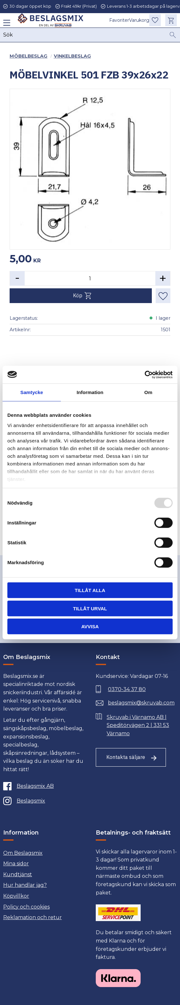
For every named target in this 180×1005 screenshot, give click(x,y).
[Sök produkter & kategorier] (84, 36)
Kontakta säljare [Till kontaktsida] (125, 757)
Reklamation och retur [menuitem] (32, 917)
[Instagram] (42, 801)
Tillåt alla (90, 590)
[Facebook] (42, 786)
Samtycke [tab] (31, 392)
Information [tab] (90, 392)
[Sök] (173, 36)
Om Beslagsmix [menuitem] (23, 853)
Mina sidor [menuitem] (16, 864)
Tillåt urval (90, 608)
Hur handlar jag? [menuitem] (25, 885)
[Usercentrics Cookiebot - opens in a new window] (145, 374)
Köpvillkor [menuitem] (16, 896)
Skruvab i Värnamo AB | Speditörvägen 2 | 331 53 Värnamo (138, 725)
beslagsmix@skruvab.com (141, 703)
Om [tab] (148, 392)
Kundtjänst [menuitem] (17, 874)
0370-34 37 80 (127, 689)
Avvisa (90, 626)
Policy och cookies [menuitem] (26, 907)
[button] (5, 25)
